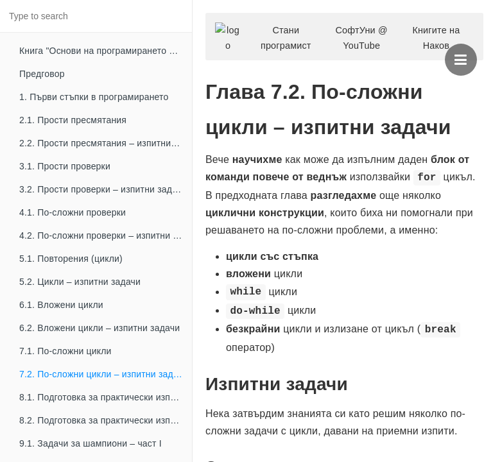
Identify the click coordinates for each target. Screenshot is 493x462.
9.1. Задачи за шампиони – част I (90, 443)
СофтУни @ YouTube (361, 38)
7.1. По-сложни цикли (65, 351)
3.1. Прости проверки (64, 166)
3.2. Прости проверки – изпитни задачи (103, 189)
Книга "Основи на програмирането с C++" (105, 51)
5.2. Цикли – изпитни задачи (80, 282)
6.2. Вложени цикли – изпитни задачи (99, 328)
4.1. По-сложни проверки (72, 212)
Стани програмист (286, 38)
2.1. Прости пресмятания (72, 120)
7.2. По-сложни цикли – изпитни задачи (103, 374)
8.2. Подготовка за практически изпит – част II (105, 420)
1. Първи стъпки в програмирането (94, 97)
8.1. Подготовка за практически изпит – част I (105, 397)
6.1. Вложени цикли (61, 305)
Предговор (42, 74)
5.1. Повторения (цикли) (71, 258)
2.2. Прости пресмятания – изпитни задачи (105, 143)
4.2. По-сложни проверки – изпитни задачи (105, 235)
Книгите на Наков (436, 38)
